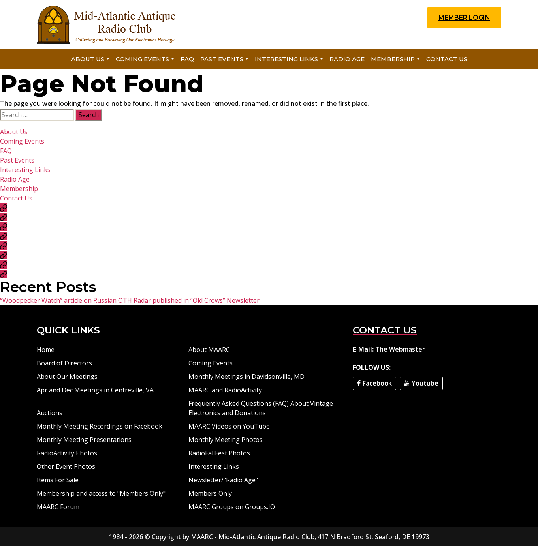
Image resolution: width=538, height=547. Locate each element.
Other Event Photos (66, 467)
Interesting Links (286, 60)
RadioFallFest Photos (219, 454)
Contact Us (446, 60)
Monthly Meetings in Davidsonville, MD (246, 377)
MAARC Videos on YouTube (229, 427)
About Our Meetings (67, 377)
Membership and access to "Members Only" (101, 494)
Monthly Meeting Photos (225, 440)
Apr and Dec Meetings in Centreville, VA (95, 390)
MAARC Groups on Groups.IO (231, 507)
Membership (393, 60)
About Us (87, 60)
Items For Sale (58, 480)
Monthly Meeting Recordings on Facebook (99, 427)
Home (46, 350)
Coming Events (142, 60)
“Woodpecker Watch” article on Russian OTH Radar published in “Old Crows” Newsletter (130, 301)
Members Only (210, 494)
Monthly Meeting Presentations (84, 440)
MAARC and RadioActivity (225, 390)
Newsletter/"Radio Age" (223, 480)
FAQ (187, 60)
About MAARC (209, 350)
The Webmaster (400, 350)
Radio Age (347, 60)
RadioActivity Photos (67, 454)
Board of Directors (64, 364)
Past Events (221, 60)
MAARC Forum (58, 507)
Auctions (49, 413)
